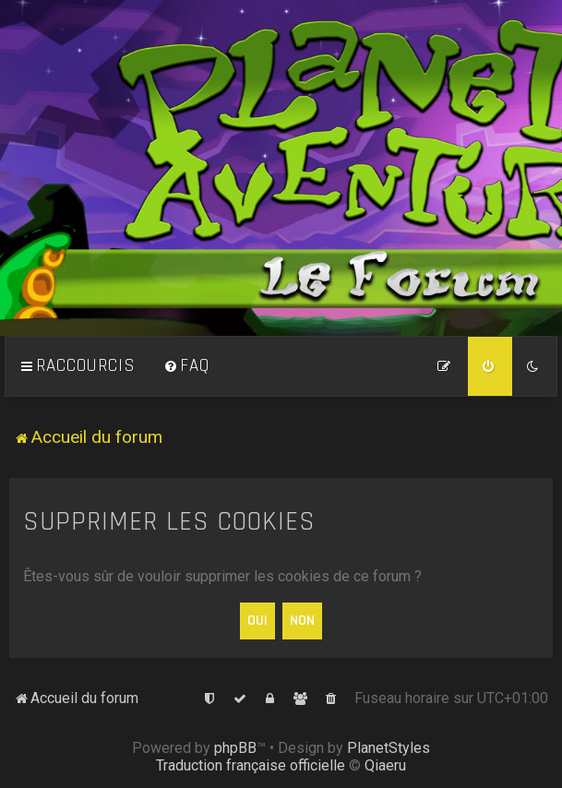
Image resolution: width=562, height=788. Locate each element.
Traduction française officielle (250, 765)
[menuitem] (186, 366)
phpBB (235, 748)
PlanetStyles (388, 748)
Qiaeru (385, 765)
